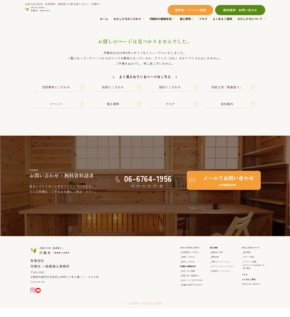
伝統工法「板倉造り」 (161, 287)
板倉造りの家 (197, 257)
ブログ (203, 19)
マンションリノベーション (205, 274)
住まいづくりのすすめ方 (163, 293)
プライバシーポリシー (245, 300)
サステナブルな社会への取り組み (248, 276)
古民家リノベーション (202, 279)
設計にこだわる (157, 268)
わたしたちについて (249, 19)
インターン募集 (242, 268)
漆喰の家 (194, 263)
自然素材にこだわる (160, 257)
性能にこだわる (157, 263)
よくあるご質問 (222, 19)
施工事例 (185, 19)
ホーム (104, 19)
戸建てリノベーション (202, 268)
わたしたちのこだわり (127, 19)
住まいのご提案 (157, 282)
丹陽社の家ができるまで (163, 299)
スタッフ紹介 (241, 263)
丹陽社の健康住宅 (160, 19)
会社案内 (238, 257)
